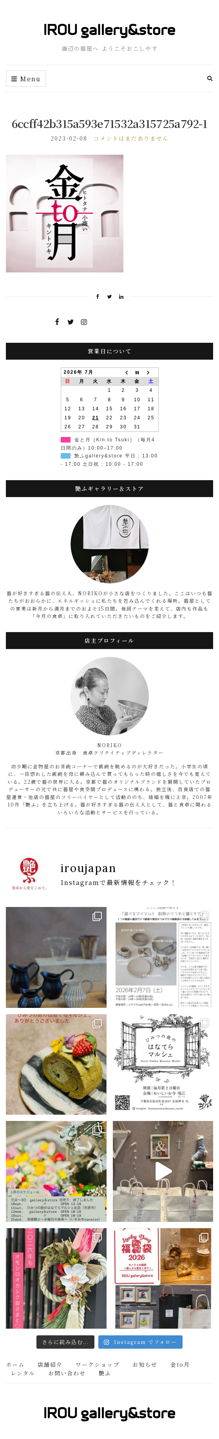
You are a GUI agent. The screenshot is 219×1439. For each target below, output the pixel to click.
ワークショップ (97, 1364)
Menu (26, 79)
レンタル (23, 1373)
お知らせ (144, 1364)
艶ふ (105, 1373)
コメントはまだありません (131, 138)
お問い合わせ (67, 1373)
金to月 (180, 1364)
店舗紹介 (50, 1364)
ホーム (15, 1364)
